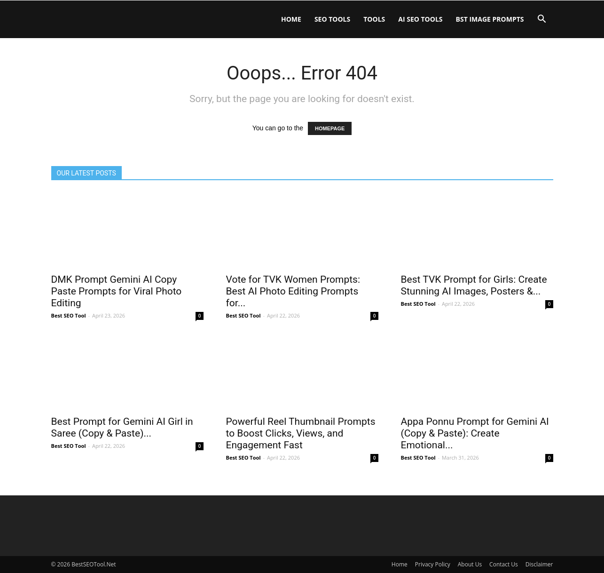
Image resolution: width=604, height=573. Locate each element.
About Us (470, 564)
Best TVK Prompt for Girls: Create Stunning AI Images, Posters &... (474, 285)
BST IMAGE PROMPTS (490, 19)
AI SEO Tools (420, 19)
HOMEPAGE (330, 128)
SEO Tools (332, 19)
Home (291, 19)
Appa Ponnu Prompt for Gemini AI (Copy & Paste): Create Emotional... (475, 433)
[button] (542, 20)
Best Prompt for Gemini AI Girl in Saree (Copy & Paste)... (122, 427)
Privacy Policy (432, 564)
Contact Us (503, 564)
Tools (374, 19)
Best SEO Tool (68, 315)
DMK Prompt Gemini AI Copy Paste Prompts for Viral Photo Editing (116, 291)
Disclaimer (539, 564)
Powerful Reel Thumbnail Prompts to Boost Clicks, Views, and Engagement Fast (301, 433)
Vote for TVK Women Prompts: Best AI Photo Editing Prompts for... (293, 291)
